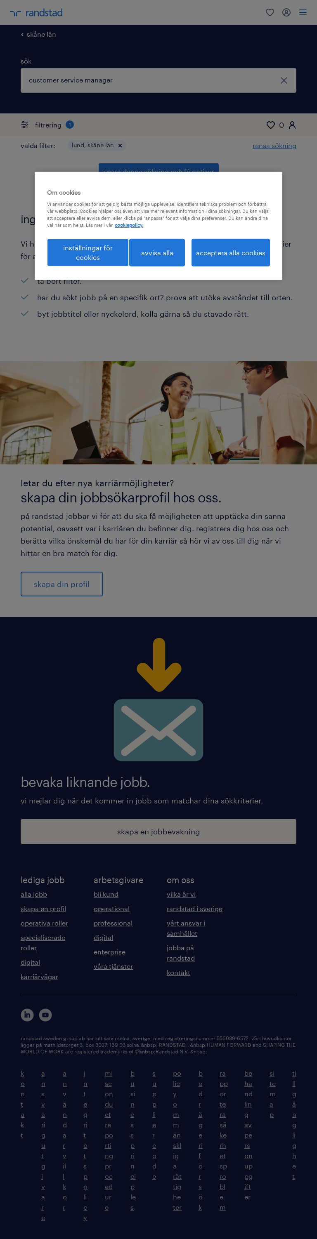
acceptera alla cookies (230, 252)
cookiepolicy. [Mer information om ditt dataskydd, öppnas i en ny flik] (129, 225)
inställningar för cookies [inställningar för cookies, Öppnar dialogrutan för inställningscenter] (88, 252)
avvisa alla (157, 252)
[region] (158, 226)
